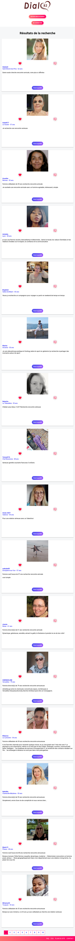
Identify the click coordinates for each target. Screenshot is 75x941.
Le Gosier (5, 125)
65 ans (16, 292)
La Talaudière (7, 403)
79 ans (12, 682)
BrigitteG (5, 290)
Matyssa (5, 736)
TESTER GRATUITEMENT (37, 16)
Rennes (5, 180)
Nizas (4, 626)
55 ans (11, 180)
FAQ (47, 938)
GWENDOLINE (7, 680)
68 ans (10, 849)
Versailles (5, 682)
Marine (4, 346)
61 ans (10, 626)
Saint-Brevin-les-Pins (9, 69)
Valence (5, 515)
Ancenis (5, 347)
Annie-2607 (6, 513)
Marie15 (5, 847)
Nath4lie (5, 791)
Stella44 (5, 67)
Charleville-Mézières (9, 793)
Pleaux (4, 849)
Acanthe (5, 178)
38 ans (9, 236)
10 (43, 932)
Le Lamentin (6, 738)
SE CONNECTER (37, 23)
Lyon (4, 236)
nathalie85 (6, 569)
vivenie (4, 624)
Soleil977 (5, 123)
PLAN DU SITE (60, 938)
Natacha (5, 401)
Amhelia (5, 234)
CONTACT (70, 938)
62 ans (20, 69)
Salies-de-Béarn (7, 292)
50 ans (11, 347)
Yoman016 (6, 457)
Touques (5, 905)
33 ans (12, 905)
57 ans (12, 125)
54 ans (14, 738)
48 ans (16, 459)
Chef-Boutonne (7, 459)
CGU (52, 938)
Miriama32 (6, 903)
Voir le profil (37, 88)
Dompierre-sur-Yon (8, 570)
